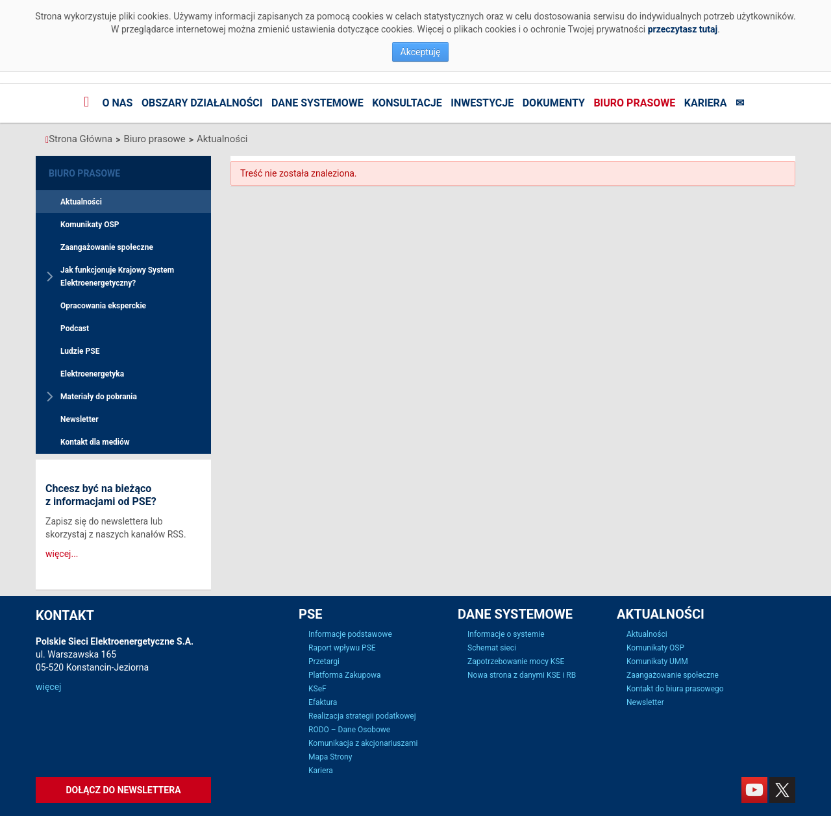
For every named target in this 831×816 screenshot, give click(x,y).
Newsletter (79, 419)
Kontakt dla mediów (95, 442)
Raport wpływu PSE (342, 647)
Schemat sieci (491, 647)
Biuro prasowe (634, 103)
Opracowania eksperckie (103, 305)
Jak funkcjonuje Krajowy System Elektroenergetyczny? (117, 277)
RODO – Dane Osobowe (349, 729)
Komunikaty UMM (657, 661)
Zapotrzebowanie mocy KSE (515, 661)
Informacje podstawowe (350, 634)
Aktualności (222, 139)
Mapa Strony (330, 756)
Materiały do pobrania (98, 396)
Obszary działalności (202, 103)
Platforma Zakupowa (344, 675)
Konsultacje (407, 103)
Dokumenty (554, 103)
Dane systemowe (317, 103)
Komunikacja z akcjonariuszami (362, 743)
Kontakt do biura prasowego (675, 688)
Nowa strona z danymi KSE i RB (521, 675)
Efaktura (322, 702)
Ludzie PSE (79, 351)
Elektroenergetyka (92, 373)
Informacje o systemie (506, 634)
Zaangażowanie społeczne (106, 247)
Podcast (74, 328)
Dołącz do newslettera (123, 790)
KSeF (317, 688)
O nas (117, 103)
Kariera (705, 103)
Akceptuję (421, 52)
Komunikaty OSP (89, 224)
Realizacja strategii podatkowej (362, 716)
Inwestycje (482, 103)
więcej (48, 687)
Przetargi (324, 661)
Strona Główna (80, 139)
